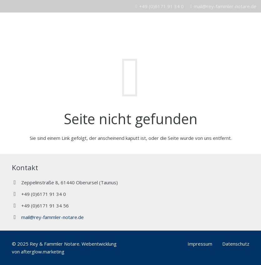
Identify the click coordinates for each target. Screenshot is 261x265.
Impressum (200, 244)
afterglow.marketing (42, 251)
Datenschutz (235, 244)
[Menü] (253, 25)
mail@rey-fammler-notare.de (52, 217)
